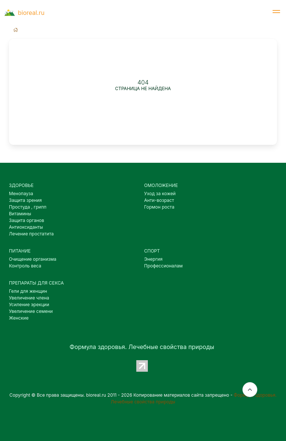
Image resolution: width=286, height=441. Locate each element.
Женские (19, 318)
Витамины (20, 213)
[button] (276, 12)
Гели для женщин (28, 291)
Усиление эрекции (29, 304)
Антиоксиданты (26, 227)
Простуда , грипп (28, 207)
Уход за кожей (160, 193)
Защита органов (26, 220)
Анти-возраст (159, 200)
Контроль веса (25, 266)
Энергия (153, 259)
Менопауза (21, 193)
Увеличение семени (31, 311)
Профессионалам (163, 266)
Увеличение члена (29, 298)
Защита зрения (25, 200)
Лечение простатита (31, 234)
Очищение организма (32, 259)
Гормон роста (159, 207)
